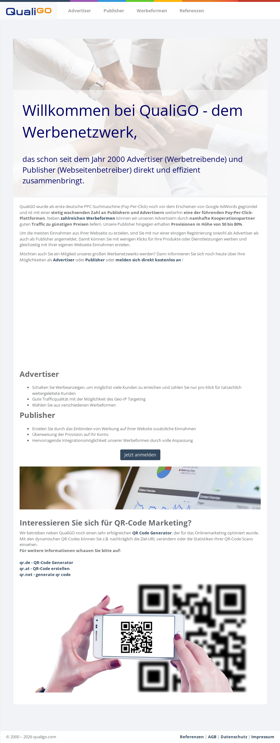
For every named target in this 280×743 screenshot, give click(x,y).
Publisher (114, 11)
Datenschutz (234, 737)
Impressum (262, 737)
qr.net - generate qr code (45, 574)
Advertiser (79, 11)
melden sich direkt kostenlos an (148, 260)
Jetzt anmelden (140, 455)
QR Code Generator (152, 533)
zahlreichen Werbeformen (88, 218)
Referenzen (192, 11)
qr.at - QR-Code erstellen (45, 568)
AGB (212, 737)
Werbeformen (152, 11)
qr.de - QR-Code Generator (46, 562)
